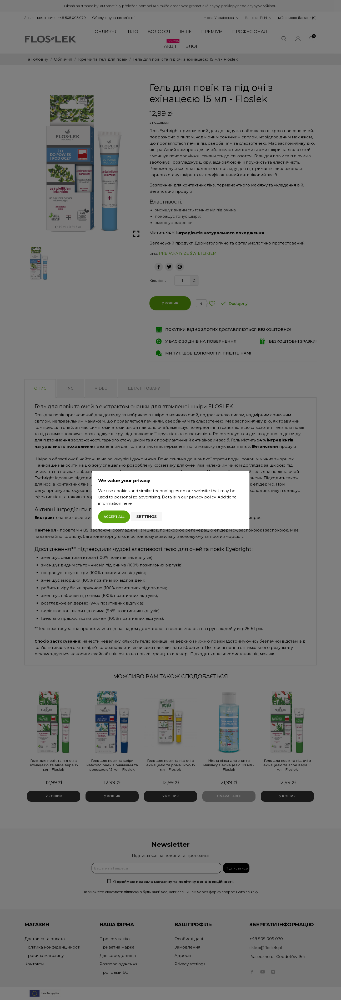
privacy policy (202, 496)
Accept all (114, 517)
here (127, 503)
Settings (146, 516)
